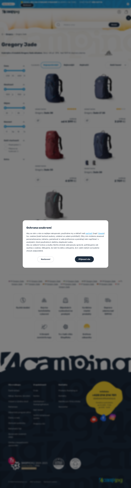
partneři (89, 233)
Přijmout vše (84, 259)
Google (101, 233)
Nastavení (45, 259)
